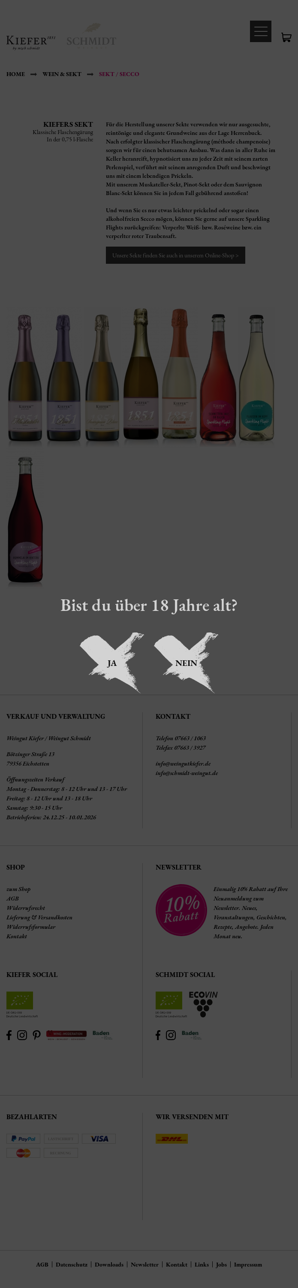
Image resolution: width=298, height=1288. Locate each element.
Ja (112, 662)
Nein (186, 662)
